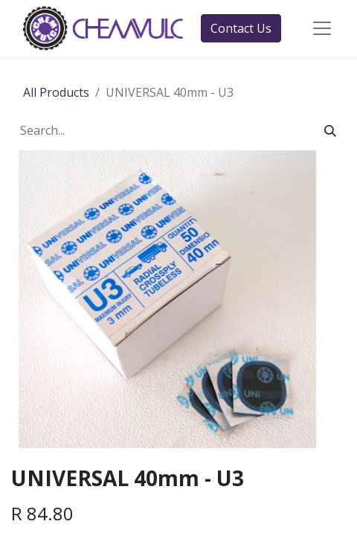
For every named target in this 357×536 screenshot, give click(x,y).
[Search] (330, 130)
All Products (56, 92)
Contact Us (240, 28)
